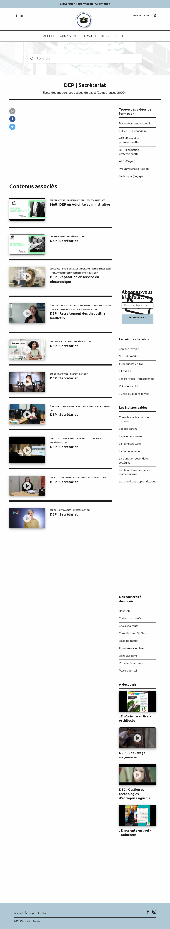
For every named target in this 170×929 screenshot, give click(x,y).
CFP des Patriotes (59, 374)
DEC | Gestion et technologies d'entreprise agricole (134, 794)
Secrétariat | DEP (76, 200)
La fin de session (129, 451)
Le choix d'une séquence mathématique (134, 472)
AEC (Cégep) (127, 161)
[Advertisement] (137, 235)
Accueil (49, 36)
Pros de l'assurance (131, 663)
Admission (68, 36)
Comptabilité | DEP (96, 200)
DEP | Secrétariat (64, 241)
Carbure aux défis (130, 618)
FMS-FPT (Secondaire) (133, 131)
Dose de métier (128, 356)
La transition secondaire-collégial (134, 460)
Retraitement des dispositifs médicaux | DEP (75, 309)
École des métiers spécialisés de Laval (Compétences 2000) (84, 93)
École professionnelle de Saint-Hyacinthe (72, 406)
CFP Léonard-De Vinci (61, 341)
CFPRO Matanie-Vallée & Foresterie (68, 478)
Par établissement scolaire (135, 123)
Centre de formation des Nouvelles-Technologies (76, 438)
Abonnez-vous (140, 15)
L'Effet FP (125, 371)
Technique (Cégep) (131, 176)
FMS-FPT (90, 36)
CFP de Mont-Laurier (60, 510)
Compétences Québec (133, 633)
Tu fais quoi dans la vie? (134, 394)
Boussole (125, 611)
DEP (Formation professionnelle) (129, 152)
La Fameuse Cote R (131, 444)
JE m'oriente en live (131, 364)
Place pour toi (128, 670)
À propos (31, 913)
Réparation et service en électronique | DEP (75, 273)
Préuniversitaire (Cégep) (134, 169)
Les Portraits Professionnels (136, 379)
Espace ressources (130, 436)
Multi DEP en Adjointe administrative (80, 204)
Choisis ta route (128, 626)
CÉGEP (119, 36)
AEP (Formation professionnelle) (129, 140)
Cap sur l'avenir (129, 349)
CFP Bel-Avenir (57, 200)
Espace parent (128, 429)
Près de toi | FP (128, 386)
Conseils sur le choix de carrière (134, 419)
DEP (104, 36)
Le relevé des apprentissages (137, 481)
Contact (43, 913)
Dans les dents (128, 656)
